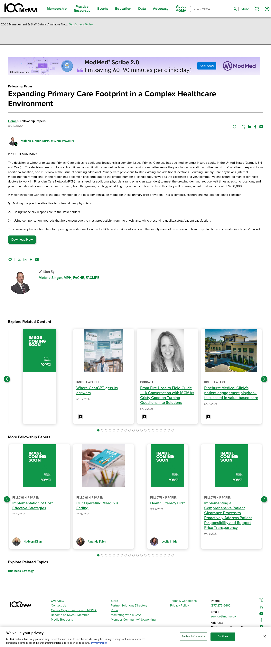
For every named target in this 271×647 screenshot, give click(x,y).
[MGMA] (20, 9)
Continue (223, 636)
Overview (57, 601)
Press (114, 610)
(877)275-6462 (220, 605)
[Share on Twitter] (243, 127)
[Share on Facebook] (255, 127)
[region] (135, 637)
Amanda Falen (97, 541)
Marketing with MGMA (126, 615)
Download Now (22, 240)
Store (114, 601)
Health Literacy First (167, 503)
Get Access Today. (81, 24)
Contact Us (58, 605)
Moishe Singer (47, 141)
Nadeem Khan (33, 541)
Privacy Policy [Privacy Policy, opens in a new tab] (99, 642)
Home (12, 121)
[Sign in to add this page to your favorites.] (234, 127)
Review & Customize (193, 636)
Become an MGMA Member (70, 615)
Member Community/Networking (133, 620)
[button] (257, 9)
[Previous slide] (7, 379)
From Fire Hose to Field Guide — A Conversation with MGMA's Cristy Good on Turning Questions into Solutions (167, 395)
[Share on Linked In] (249, 127)
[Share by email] (261, 127)
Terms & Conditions (183, 601)
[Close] (264, 636)
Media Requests (62, 620)
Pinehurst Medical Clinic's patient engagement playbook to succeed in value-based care (231, 393)
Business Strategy (21, 571)
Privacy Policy (179, 605)
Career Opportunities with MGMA (74, 610)
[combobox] (211, 9)
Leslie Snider (170, 541)
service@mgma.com (224, 616)
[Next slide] (264, 379)
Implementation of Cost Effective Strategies (32, 505)
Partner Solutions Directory (129, 605)
